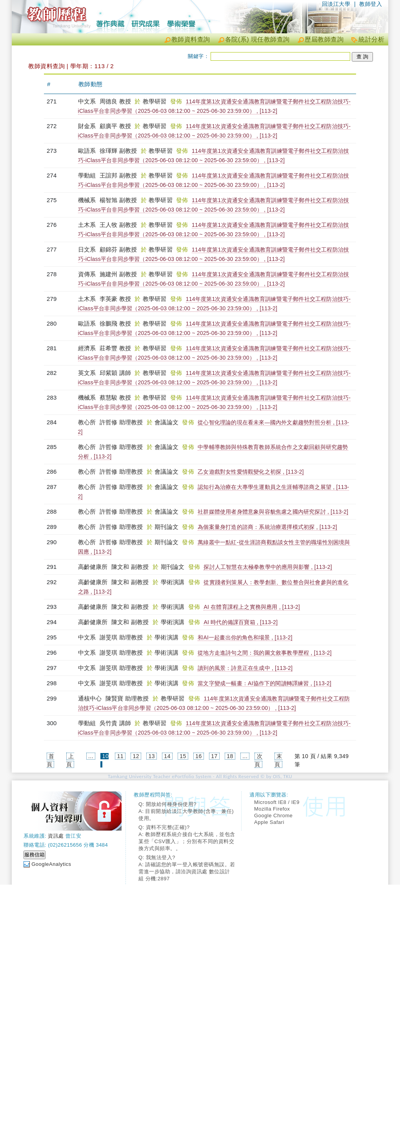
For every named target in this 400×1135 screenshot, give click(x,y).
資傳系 (88, 274)
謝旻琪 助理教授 (121, 637)
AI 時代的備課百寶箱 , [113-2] (241, 622)
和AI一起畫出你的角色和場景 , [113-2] (245, 637)
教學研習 (155, 101)
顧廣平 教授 (115, 126)
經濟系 (88, 348)
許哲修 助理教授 (121, 422)
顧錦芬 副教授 (118, 249)
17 (214, 756)
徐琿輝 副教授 (118, 150)
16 (198, 756)
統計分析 (371, 39)
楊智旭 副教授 (118, 200)
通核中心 (91, 698)
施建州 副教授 (118, 274)
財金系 (88, 126)
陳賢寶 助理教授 (127, 698)
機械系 (88, 200)
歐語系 (88, 150)
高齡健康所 (93, 566)
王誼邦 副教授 (118, 175)
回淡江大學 (336, 4)
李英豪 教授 (115, 298)
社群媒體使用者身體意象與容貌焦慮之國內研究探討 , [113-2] (273, 512)
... (90, 756)
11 (120, 756)
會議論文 (167, 422)
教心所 (88, 422)
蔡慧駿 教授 (115, 397)
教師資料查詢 (190, 39)
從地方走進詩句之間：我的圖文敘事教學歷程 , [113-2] (264, 653)
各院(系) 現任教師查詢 (257, 39)
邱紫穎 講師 (115, 372)
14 (167, 756)
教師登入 (370, 4)
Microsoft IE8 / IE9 (277, 802)
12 (136, 756)
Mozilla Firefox (272, 809)
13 (151, 756)
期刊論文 (167, 526)
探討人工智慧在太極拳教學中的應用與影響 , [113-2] (268, 567)
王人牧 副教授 (118, 224)
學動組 (88, 175)
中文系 (88, 101)
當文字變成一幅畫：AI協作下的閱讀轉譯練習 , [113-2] (264, 683)
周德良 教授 (115, 101)
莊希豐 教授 (115, 348)
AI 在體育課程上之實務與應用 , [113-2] (252, 607)
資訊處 (56, 836)
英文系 (88, 372)
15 (183, 756)
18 (230, 756)
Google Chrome (273, 815)
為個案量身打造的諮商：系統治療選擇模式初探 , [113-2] (267, 527)
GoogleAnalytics (51, 864)
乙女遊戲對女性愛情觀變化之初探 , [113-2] (251, 472)
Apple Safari (269, 822)
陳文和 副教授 (130, 566)
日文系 (88, 249)
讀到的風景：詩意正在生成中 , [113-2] (245, 668)
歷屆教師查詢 (324, 39)
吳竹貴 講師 (115, 723)
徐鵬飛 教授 (115, 323)
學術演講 (173, 582)
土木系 (88, 224)
